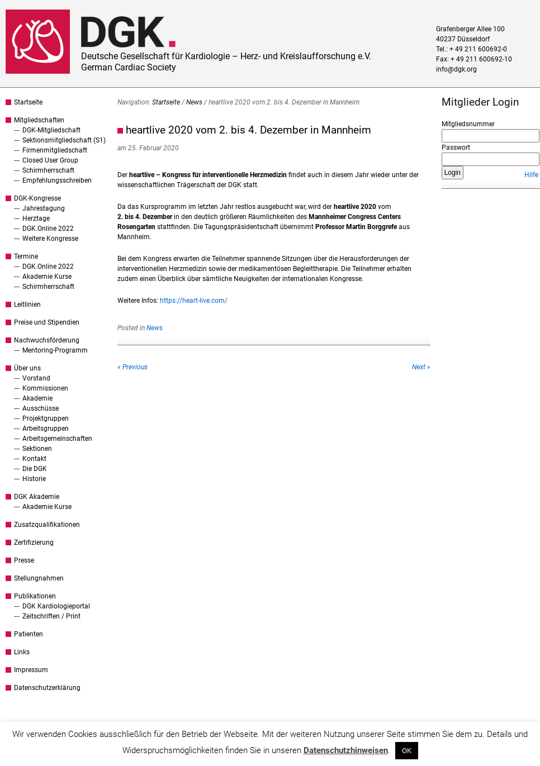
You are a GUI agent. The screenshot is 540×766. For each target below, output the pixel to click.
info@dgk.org (456, 69)
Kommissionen (45, 388)
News (194, 102)
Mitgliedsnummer (468, 124)
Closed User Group (50, 160)
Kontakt (34, 459)
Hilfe (531, 175)
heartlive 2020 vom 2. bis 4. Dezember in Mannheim (248, 129)
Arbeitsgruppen (45, 428)
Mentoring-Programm (55, 350)
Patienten (28, 634)
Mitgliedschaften (39, 120)
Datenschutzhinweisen (346, 750)
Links (22, 652)
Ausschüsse (40, 408)
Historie (34, 479)
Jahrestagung (43, 208)
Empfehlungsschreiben (57, 180)
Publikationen (35, 596)
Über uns (27, 368)
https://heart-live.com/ (194, 301)
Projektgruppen (45, 418)
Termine (26, 256)
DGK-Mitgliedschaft (51, 130)
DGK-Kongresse (37, 198)
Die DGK (34, 469)
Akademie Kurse (47, 276)
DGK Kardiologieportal (56, 606)
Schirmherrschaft (48, 170)
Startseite (28, 102)
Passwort (456, 147)
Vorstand (36, 378)
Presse (24, 560)
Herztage (36, 218)
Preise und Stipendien (46, 322)
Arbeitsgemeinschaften (57, 439)
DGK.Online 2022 (48, 228)
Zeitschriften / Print (51, 616)
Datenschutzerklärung (47, 688)
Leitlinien (27, 304)
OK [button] (406, 750)
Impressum (31, 670)
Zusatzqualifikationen (47, 525)
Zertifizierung (34, 542)
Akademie (37, 398)
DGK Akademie (36, 497)
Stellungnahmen (39, 578)
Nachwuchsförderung (46, 340)
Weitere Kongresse (50, 238)
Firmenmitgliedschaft (54, 150)
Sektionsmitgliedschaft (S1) (64, 140)
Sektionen (37, 449)
